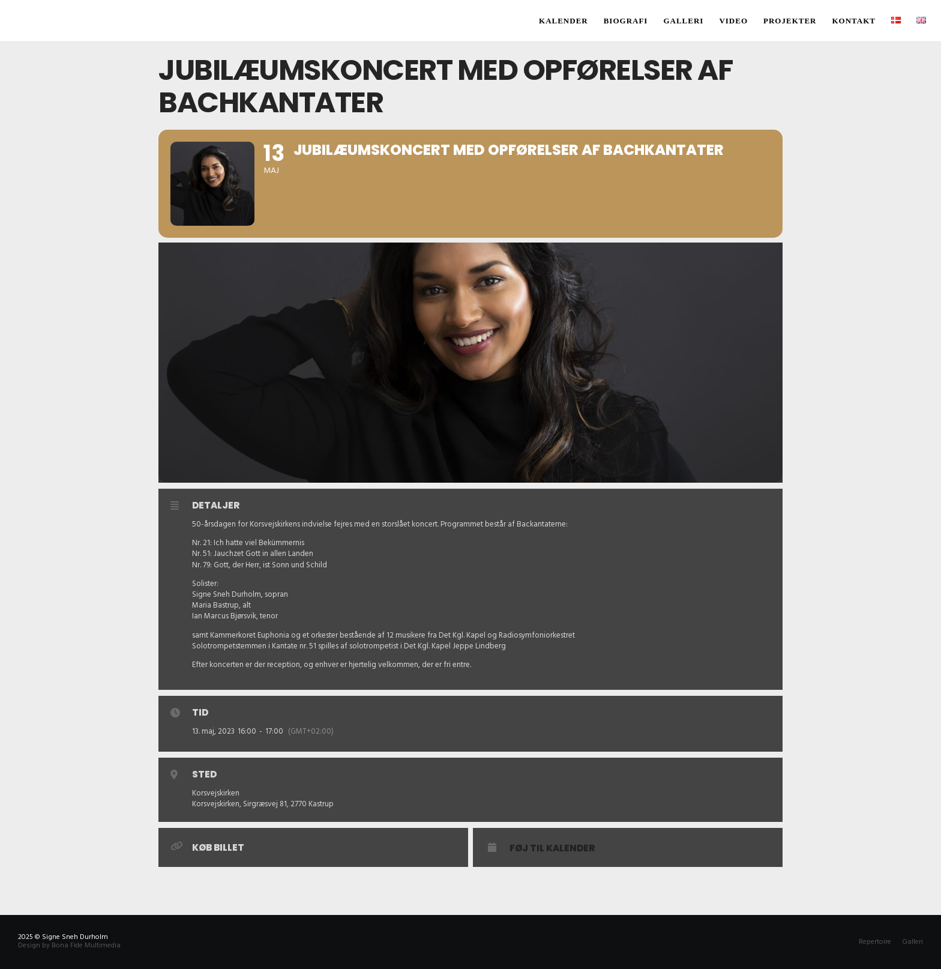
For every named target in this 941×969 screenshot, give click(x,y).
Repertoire (875, 941)
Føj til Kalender (552, 848)
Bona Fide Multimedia (86, 945)
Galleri (912, 941)
